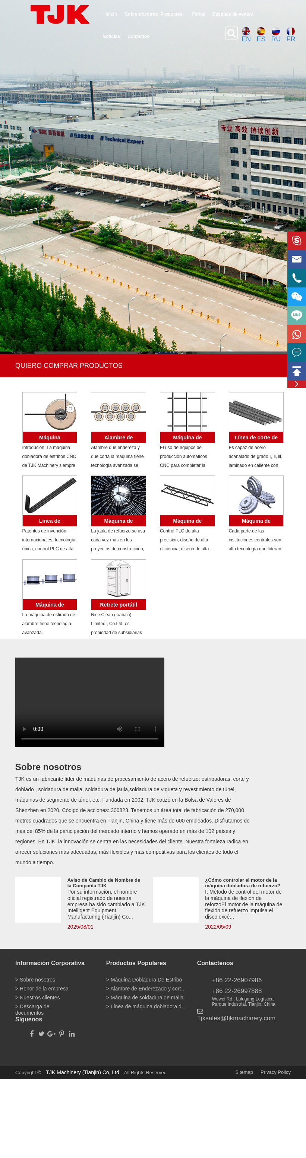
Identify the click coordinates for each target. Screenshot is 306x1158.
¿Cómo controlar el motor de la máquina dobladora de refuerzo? (242, 883)
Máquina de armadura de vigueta (187, 522)
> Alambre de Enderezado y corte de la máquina (147, 989)
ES (260, 35)
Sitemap (244, 1072)
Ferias (198, 14)
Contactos (138, 36)
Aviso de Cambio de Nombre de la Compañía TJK (103, 883)
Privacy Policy (276, 1072)
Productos (172, 14)
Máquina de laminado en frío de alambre (256, 522)
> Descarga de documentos (32, 1007)
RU (276, 35)
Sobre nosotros (141, 14)
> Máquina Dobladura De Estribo (144, 980)
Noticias (111, 36)
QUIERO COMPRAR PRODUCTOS (69, 365)
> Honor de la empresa (42, 989)
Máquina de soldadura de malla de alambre (187, 439)
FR (290, 35)
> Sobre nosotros (35, 980)
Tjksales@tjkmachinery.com (236, 1018)
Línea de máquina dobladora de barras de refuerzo (49, 522)
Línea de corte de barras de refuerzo (256, 439)
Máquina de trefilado (49, 606)
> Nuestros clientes (37, 997)
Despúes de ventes (232, 14)
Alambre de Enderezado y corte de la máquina (119, 439)
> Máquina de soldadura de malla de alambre (147, 997)
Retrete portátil (118, 605)
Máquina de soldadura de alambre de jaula (118, 522)
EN (246, 35)
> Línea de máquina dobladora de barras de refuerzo (147, 1006)
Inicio (111, 14)
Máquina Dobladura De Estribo (50, 439)
